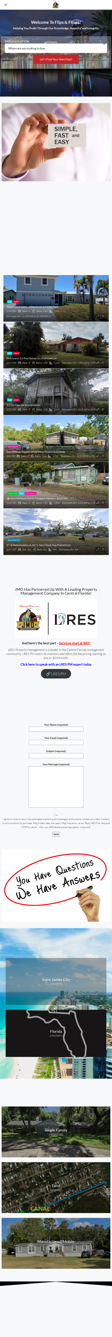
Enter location (17, 41)
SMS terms (54, 827)
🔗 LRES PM (56, 673)
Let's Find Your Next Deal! (56, 59)
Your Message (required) (56, 785)
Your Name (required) (56, 727)
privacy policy (72, 827)
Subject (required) (56, 753)
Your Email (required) (56, 740)
